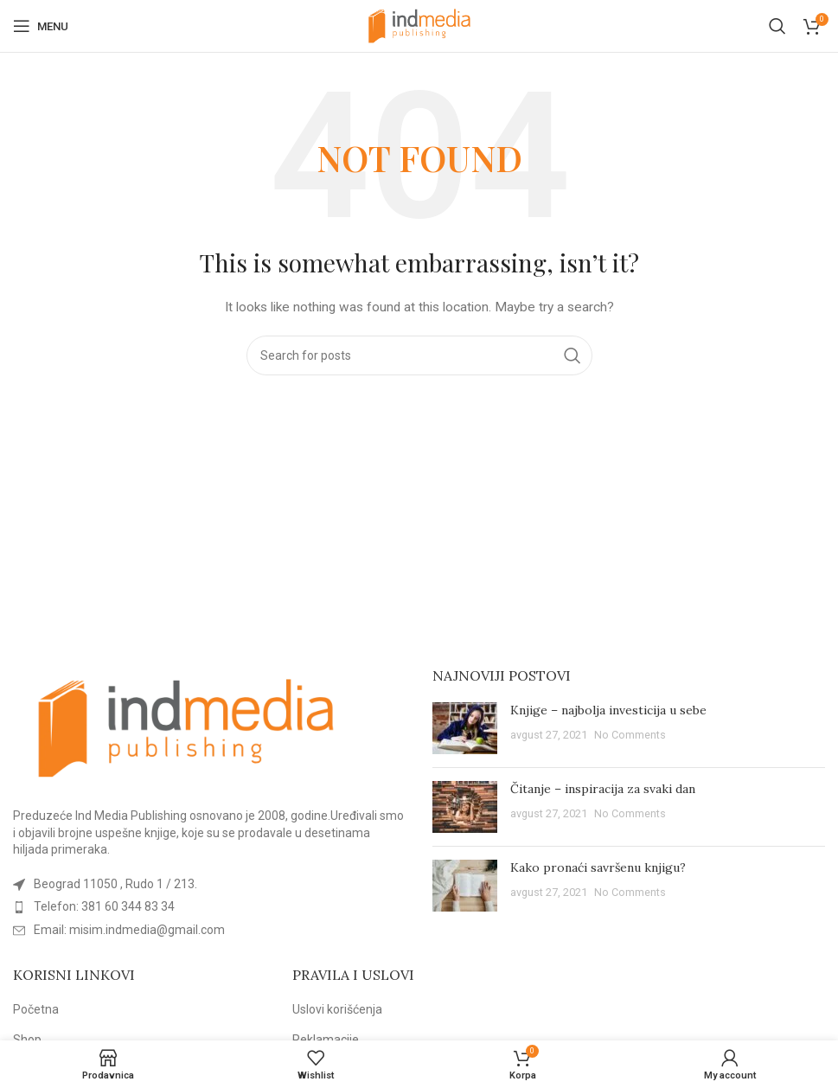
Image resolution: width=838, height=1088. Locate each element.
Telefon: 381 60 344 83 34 (104, 906)
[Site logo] (419, 25)
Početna (36, 1009)
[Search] (777, 26)
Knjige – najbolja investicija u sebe (608, 710)
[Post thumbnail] (464, 728)
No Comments (630, 734)
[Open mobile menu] (40, 26)
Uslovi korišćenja (337, 1009)
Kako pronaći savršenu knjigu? (598, 867)
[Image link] (186, 727)
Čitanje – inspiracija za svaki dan (602, 789)
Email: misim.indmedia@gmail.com (129, 930)
